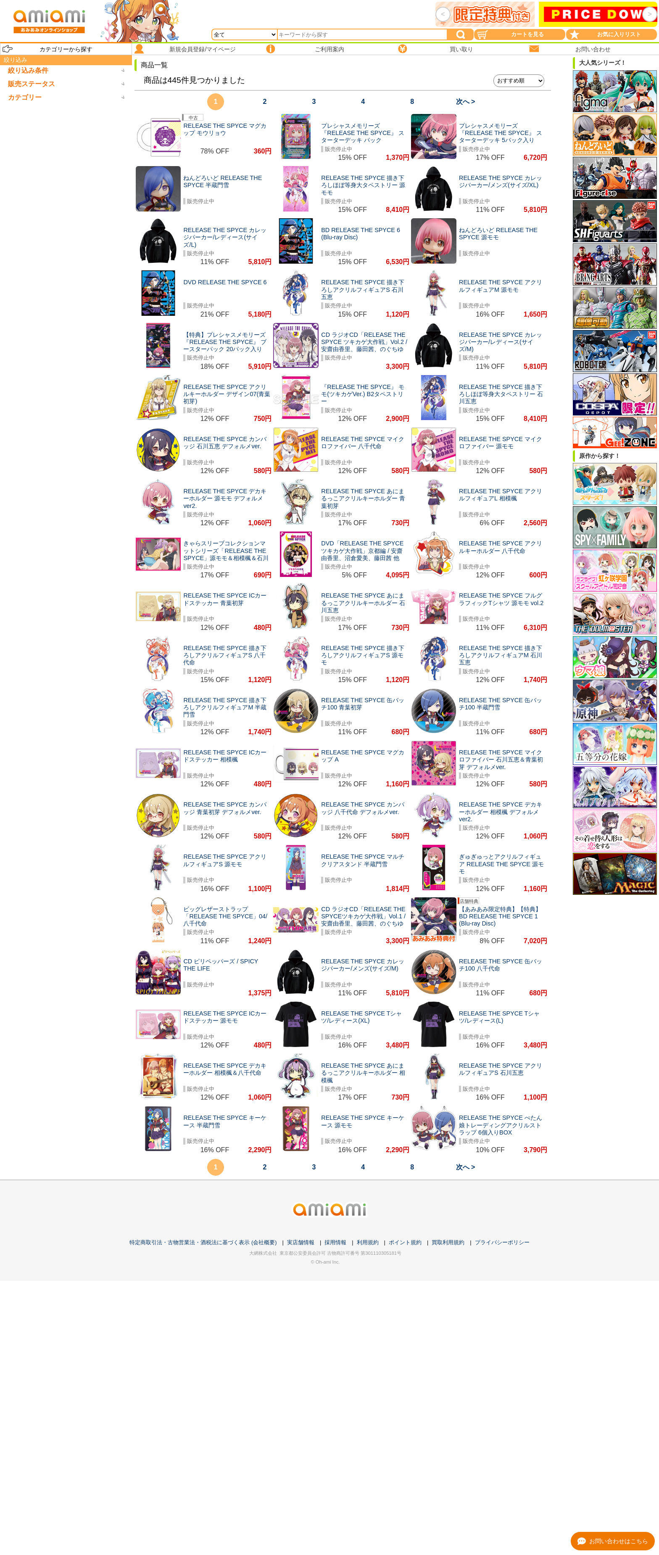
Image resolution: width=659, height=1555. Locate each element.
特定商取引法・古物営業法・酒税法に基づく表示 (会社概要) (203, 1242)
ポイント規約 (405, 1242)
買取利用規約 (448, 1242)
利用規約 (368, 1242)
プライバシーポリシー (502, 1242)
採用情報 (335, 1242)
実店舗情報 (300, 1242)
